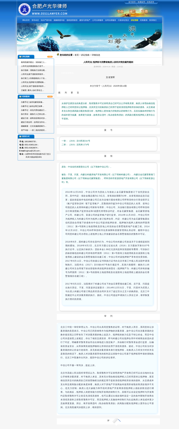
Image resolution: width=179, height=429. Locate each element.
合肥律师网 (66, 73)
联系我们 (153, 20)
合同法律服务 (110, 20)
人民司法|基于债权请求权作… (33, 74)
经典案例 (143, 20)
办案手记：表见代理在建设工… (33, 110)
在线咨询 (150, 2)
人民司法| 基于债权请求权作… (33, 86)
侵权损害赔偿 (72, 20)
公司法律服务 (97, 20)
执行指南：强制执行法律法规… (33, 70)
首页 (77, 55)
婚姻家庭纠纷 (59, 20)
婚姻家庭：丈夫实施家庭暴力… (33, 126)
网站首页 (26, 20)
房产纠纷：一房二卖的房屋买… (33, 130)
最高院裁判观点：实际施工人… (33, 62)
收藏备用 (141, 2)
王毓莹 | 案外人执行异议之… (32, 90)
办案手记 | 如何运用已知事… (32, 106)
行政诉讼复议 (123, 20)
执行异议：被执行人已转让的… (33, 114)
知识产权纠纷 (46, 20)
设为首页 (132, 2)
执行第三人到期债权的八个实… (33, 78)
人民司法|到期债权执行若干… (33, 66)
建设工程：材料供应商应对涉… (33, 118)
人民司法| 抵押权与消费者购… (33, 82)
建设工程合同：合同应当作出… (33, 122)
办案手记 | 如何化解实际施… (32, 102)
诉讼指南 (134, 20)
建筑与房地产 (84, 20)
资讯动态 (35, 20)
